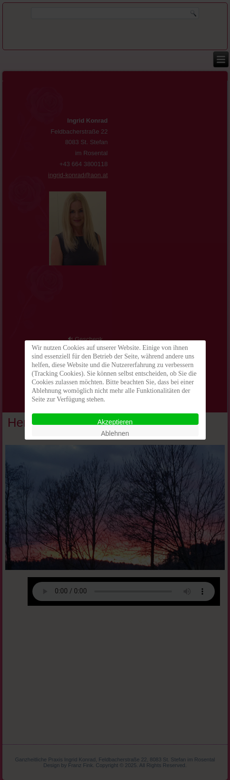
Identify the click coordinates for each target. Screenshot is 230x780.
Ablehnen (115, 433)
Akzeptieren (115, 421)
